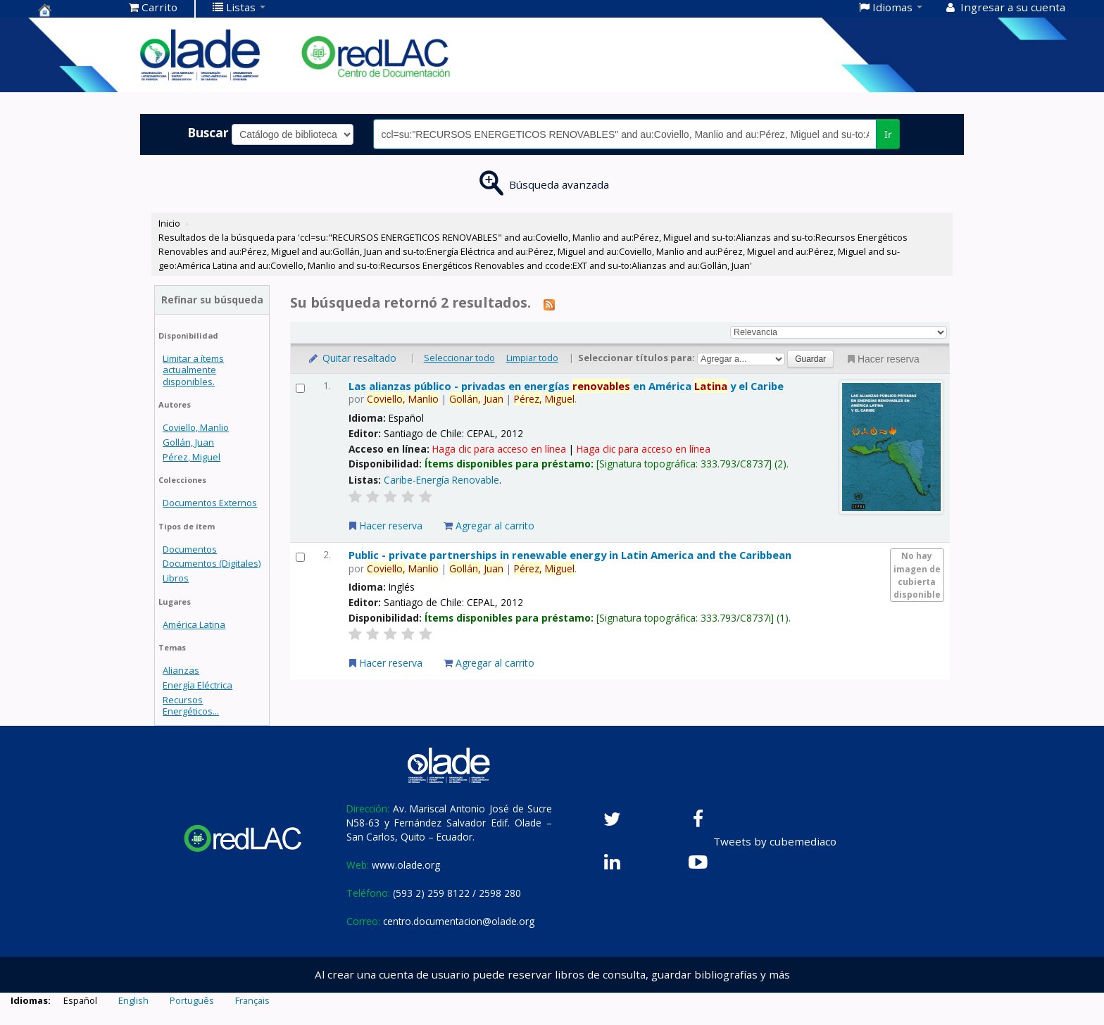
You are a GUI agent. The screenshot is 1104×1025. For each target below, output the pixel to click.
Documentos (190, 549)
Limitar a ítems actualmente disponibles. (193, 369)
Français (252, 1000)
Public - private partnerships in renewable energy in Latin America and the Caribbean (570, 555)
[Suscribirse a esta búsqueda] (549, 304)
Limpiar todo (532, 357)
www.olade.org (406, 865)
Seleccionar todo (459, 357)
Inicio (169, 223)
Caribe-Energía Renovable (441, 479)
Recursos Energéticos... (191, 705)
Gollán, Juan (188, 442)
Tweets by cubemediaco (774, 841)
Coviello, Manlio (196, 427)
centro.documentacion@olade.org (458, 921)
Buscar (208, 132)
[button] (153, 7)
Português (192, 1000)
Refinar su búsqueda (212, 299)
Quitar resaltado (351, 358)
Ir (888, 134)
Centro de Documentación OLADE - (73, 10)
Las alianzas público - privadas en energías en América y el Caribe (566, 386)
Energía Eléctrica (197, 685)
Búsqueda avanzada (559, 184)
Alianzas (181, 670)
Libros (176, 578)
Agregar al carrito (489, 525)
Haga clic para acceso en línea (499, 448)
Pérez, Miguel (191, 457)
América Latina (194, 624)
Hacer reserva (882, 359)
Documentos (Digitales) (212, 563)
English (133, 1000)
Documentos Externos (210, 502)
